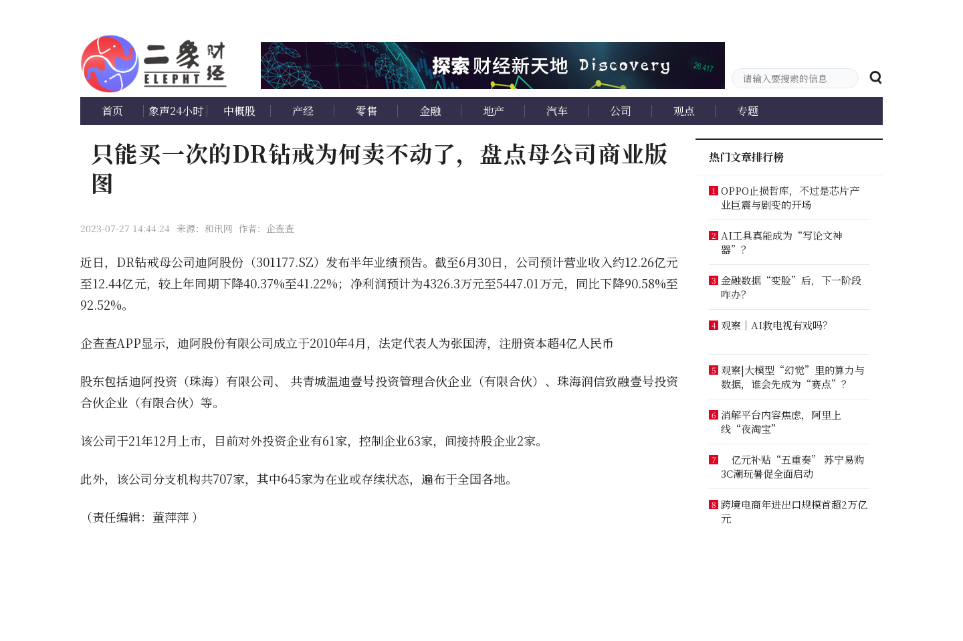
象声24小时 (175, 110)
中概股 (239, 110)
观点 (684, 110)
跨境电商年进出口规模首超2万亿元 (794, 511)
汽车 (557, 110)
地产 (493, 110)
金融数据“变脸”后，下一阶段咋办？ (791, 287)
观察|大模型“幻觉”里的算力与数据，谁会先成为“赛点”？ (793, 377)
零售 (366, 110)
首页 (112, 110)
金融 (430, 110)
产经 (303, 110)
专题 (747, 110)
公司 (620, 110)
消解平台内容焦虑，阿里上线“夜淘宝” (781, 421)
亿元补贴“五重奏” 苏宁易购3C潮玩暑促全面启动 (792, 466)
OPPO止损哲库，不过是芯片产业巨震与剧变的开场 (790, 197)
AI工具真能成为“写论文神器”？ (782, 242)
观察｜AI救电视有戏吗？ (777, 325)
